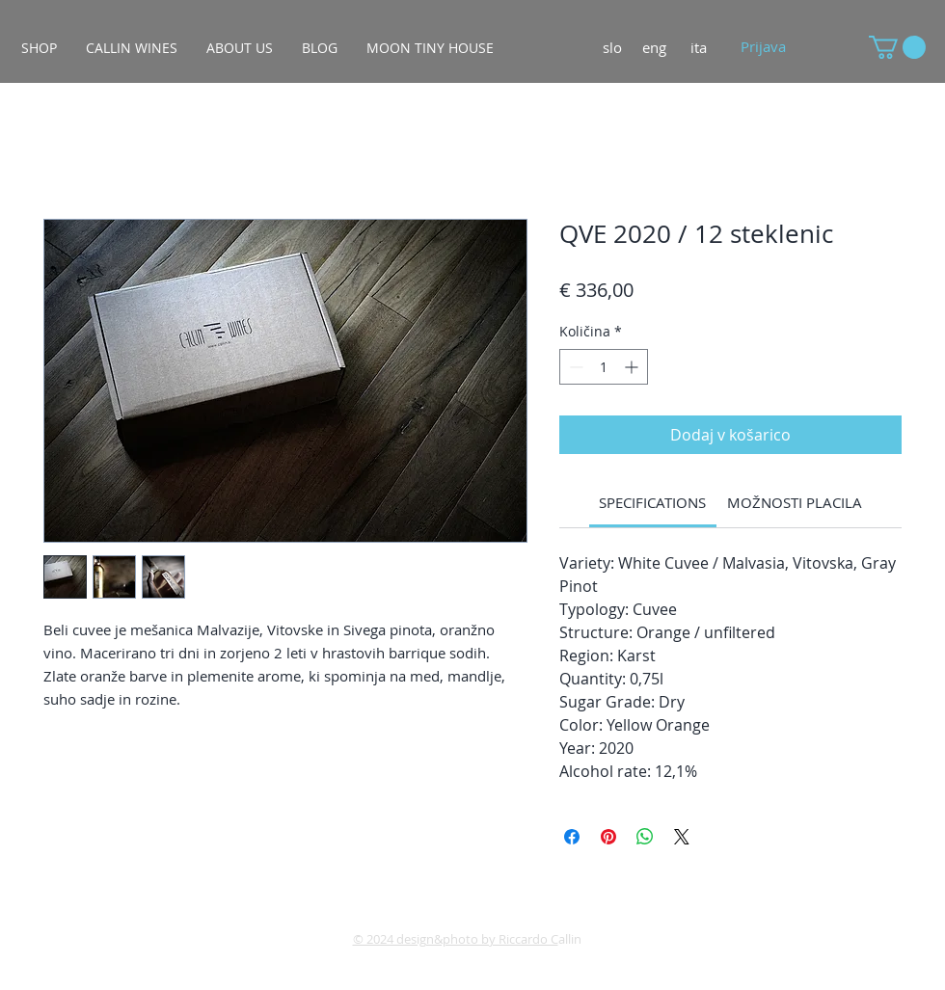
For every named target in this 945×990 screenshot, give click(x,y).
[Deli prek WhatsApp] (645, 836)
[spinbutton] (603, 367)
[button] (897, 47)
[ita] (698, 47)
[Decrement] (574, 367)
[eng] (654, 47)
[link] (652, 502)
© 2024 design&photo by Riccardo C (455, 939)
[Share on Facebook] (571, 836)
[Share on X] (681, 836)
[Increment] (633, 367)
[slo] (612, 47)
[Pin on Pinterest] (608, 836)
